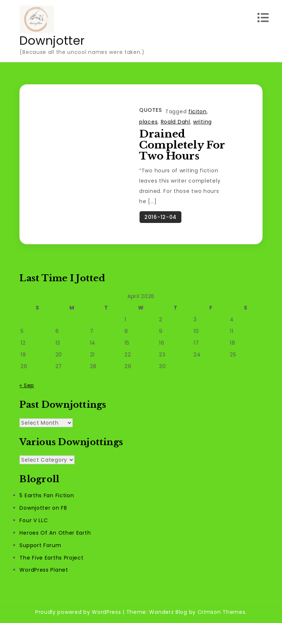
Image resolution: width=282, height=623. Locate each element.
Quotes (150, 110)
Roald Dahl (175, 121)
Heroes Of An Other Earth (55, 532)
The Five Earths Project (51, 557)
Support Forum (40, 545)
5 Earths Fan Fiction (46, 495)
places (148, 121)
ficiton (197, 111)
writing (202, 121)
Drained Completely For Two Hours (182, 145)
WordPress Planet (43, 570)
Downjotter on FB (43, 508)
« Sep (26, 385)
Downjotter (51, 40)
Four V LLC (33, 520)
